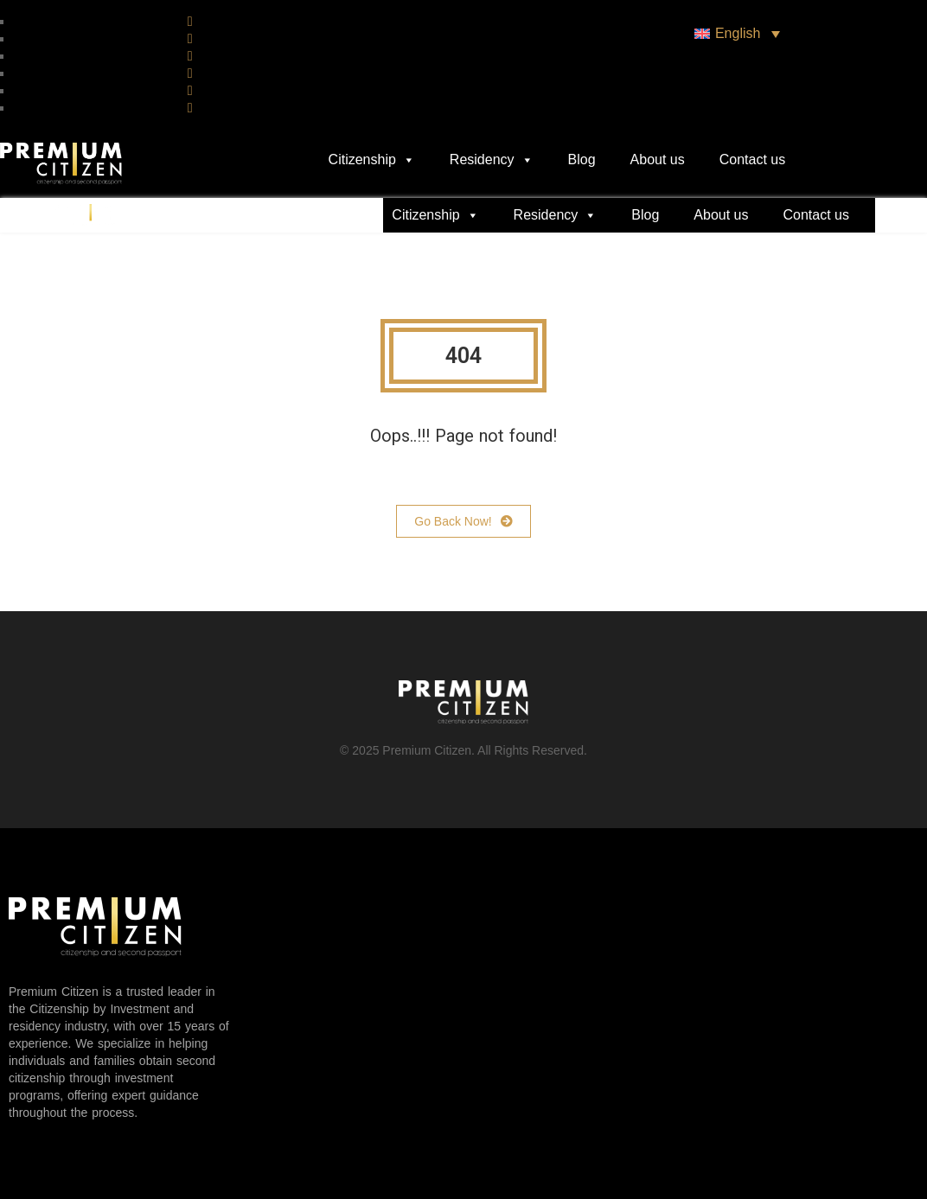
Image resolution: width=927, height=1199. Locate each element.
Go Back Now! (463, 521)
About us (657, 159)
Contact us (752, 159)
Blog (582, 159)
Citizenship (372, 160)
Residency (492, 160)
